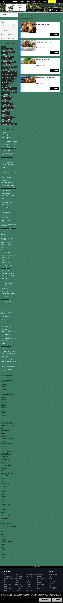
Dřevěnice (3, 418)
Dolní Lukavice (5, 410)
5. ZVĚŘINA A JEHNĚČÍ (7, 56)
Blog (39, 1)
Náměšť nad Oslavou (6, 483)
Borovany (3, 389)
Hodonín (3, 433)
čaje (8, 92)
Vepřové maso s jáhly (43, 60)
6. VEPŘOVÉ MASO (6, 59)
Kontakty (34, 1)
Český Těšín (4, 402)
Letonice (3, 468)
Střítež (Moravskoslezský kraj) (8, 526)
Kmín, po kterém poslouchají (19, 587)
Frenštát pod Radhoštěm (7, 425)
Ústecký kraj (5, 124)
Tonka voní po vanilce (18, 579)
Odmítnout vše (45, 599)
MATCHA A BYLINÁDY (29, 583)
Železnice (3, 557)
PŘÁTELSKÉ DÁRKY (41, 576)
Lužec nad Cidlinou (5, 476)
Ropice (2, 512)
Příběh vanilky (7, 584)
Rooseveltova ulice (6, 119)
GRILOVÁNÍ (39, 574)
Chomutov (3, 436)
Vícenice (3, 536)
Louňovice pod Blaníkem (7, 473)
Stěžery (2, 521)
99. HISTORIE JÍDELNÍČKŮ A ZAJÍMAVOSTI (9, 88)
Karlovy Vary (4, 456)
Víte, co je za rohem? (8, 26)
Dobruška (3, 407)
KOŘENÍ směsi (29, 590)
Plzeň (2, 494)
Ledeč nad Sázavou (6, 465)
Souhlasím (57, 599)
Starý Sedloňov (4, 518)
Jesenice (3, 446)
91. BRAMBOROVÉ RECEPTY (9, 71)
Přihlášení (29, 10)
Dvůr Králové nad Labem (7, 423)
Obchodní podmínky (25, 1)
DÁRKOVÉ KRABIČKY (31, 574)
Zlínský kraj (13, 124)
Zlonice (3, 549)
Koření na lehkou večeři (41, 579)
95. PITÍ (3, 80)
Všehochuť (5, 30)
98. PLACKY (5, 85)
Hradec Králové (5, 430)
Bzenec (3, 397)
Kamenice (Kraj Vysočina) (8, 451)
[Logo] (16, 7)
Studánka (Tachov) (5, 523)
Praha (12, 117)
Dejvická (14, 92)
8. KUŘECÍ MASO (6, 64)
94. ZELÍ (14, 78)
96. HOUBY (10, 80)
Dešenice (3, 405)
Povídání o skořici (8, 586)
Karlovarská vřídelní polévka (45, 78)
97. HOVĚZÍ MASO (6, 83)
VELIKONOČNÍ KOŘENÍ (29, 587)
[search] (54, 5)
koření (3, 46)
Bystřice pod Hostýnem (7, 394)
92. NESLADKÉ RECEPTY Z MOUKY (8, 74)
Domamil (3, 412)
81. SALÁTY (5, 66)
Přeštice (3, 509)
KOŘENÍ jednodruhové (40, 583)
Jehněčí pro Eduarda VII (43, 42)
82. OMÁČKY (13, 66)
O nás (9, 1)
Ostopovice (3, 488)
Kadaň (2, 449)
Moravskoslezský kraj (7, 109)
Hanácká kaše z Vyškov (7, 157)
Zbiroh (2, 547)
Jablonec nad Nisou (6, 443)
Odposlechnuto (18, 576)
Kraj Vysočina (5, 102)
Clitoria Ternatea (19, 574)
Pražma (2, 506)
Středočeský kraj (6, 122)
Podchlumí (3, 496)
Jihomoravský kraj (6, 97)
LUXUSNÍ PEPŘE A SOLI (30, 577)
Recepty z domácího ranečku (10, 34)
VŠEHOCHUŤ (52, 1)
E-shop (3, 14)
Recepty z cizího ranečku (9, 38)
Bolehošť (3, 387)
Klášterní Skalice (5, 459)
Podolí (2, 499)
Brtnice (3, 392)
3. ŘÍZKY (12, 51)
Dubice (3, 420)
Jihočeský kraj (5, 94)
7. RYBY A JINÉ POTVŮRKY (8, 61)
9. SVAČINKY (5, 69)
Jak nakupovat (16, 1)
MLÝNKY (28, 580)
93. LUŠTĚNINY (5, 78)
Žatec (2, 552)
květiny (3, 107)
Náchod (3, 481)
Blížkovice (3, 384)
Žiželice (3, 554)
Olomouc (3, 486)
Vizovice (3, 539)
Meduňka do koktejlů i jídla (18, 583)
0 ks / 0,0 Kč (55, 10)
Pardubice (3, 491)
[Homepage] (3, 1)
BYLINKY (39, 586)
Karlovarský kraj (6, 99)
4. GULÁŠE (4, 54)
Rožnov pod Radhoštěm (6, 516)
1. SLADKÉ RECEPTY (7, 49)
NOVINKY (45, 1)
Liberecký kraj (11, 107)
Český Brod (4, 400)
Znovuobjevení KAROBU (7, 589)
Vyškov (3, 544)
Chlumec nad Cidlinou (7, 438)
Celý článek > (54, 34)
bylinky (3, 92)
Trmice (2, 534)
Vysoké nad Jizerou (6, 541)
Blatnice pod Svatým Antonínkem (6, 381)
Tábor (2, 531)
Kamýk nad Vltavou (6, 454)
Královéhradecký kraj (7, 104)
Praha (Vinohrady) (5, 504)
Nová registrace (39, 10)
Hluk (2, 428)
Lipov (2, 470)
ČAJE (38, 588)
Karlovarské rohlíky (42, 24)
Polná (2, 501)
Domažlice (3, 415)
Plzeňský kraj (5, 117)
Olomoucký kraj (5, 112)
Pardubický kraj (6, 114)
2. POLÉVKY (5, 51)
